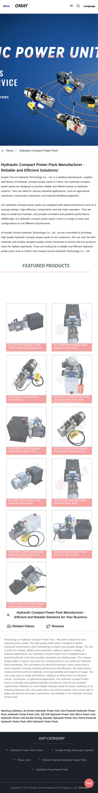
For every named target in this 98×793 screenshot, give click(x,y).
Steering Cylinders (11, 710)
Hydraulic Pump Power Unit (23, 714)
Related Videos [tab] (20, 626)
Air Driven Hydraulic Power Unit (41, 710)
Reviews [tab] (55, 626)
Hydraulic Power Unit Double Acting (21, 718)
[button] (71, 6)
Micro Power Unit (85, 714)
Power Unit (25, 759)
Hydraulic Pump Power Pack (53, 769)
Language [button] (89, 6)
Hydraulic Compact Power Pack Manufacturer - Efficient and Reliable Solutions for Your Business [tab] (47, 615)
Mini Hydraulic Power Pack (42, 721)
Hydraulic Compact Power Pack (38, 150)
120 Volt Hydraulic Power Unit (57, 714)
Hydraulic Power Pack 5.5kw (28, 750)
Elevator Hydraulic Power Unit (60, 718)
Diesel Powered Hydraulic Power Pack (66, 759)
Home (9, 150)
